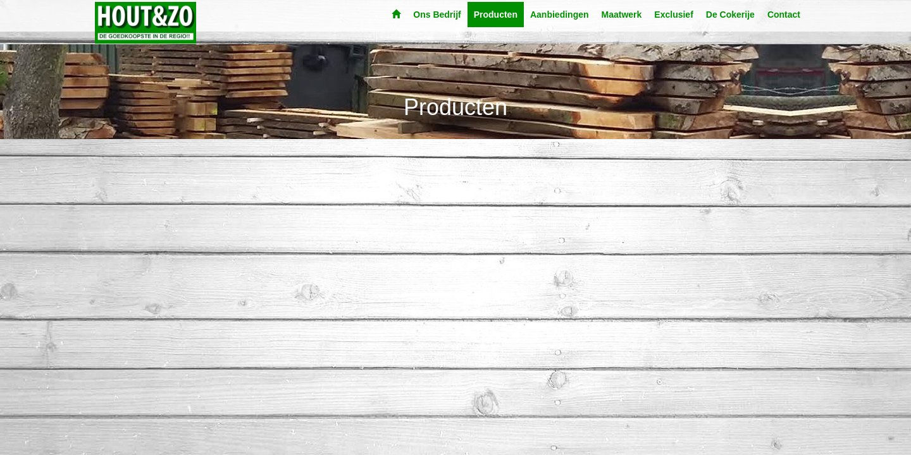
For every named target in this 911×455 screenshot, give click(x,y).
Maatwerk (622, 14)
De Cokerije (730, 14)
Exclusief (673, 14)
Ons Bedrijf (437, 14)
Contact (783, 14)
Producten (495, 14)
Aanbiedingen (559, 14)
